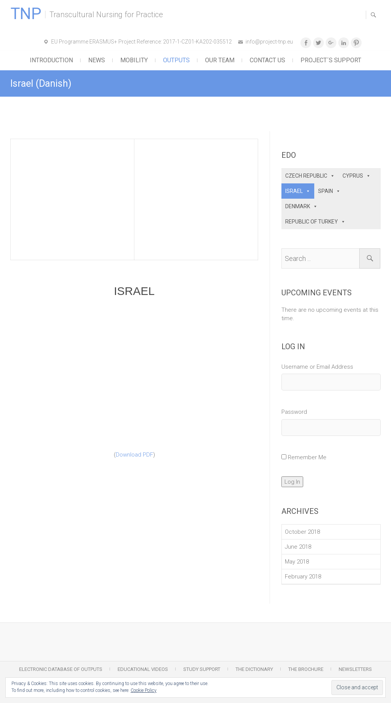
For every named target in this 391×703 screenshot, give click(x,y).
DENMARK (297, 206)
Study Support (201, 669)
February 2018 (303, 576)
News (96, 60)
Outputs (176, 60)
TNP (25, 14)
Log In (292, 481)
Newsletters (355, 669)
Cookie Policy (144, 690)
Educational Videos (143, 669)
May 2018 (297, 561)
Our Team (219, 60)
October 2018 (302, 531)
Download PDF (134, 454)
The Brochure (305, 669)
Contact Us (267, 60)
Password (294, 411)
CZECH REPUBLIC (306, 176)
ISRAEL (294, 191)
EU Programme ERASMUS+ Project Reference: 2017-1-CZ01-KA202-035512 (141, 42)
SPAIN (325, 191)
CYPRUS (353, 176)
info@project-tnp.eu (269, 42)
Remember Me (307, 457)
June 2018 (298, 546)
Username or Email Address (317, 366)
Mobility (134, 60)
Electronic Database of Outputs (60, 669)
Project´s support (331, 60)
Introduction (51, 60)
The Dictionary (254, 669)
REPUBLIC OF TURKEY (311, 222)
